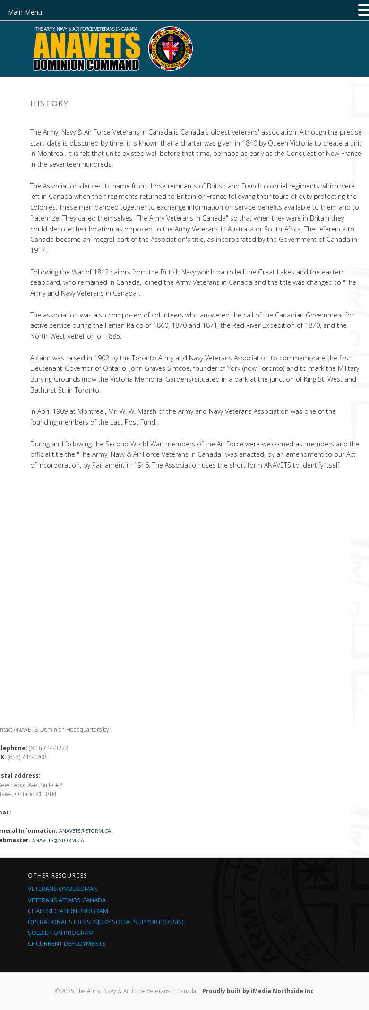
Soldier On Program (61, 932)
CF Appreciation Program (68, 911)
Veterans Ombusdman (63, 888)
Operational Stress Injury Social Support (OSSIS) (105, 921)
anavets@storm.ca (85, 830)
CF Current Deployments (67, 943)
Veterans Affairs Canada (67, 900)
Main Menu (25, 12)
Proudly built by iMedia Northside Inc (258, 991)
